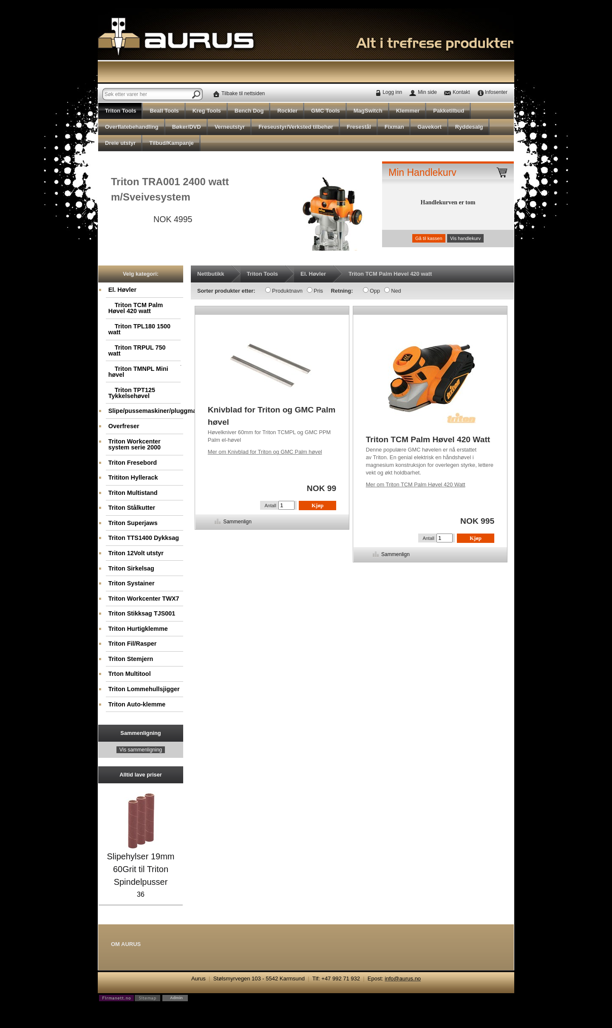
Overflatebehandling (132, 127)
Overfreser (123, 426)
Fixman (394, 127)
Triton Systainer (131, 583)
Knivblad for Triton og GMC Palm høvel (265, 452)
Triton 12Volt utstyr (136, 553)
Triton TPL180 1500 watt (139, 329)
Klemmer (408, 110)
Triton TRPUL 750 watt (137, 350)
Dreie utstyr (120, 143)
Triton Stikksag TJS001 (142, 613)
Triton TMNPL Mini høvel (138, 371)
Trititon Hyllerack (133, 477)
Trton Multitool (129, 673)
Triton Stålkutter (131, 507)
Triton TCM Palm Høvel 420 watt (135, 308)
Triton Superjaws (133, 523)
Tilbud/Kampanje (171, 143)
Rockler (287, 110)
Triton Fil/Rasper (132, 643)
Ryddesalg (469, 127)
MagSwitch (368, 110)
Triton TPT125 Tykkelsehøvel (131, 393)
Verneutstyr (230, 127)
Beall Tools (164, 110)
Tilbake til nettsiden (243, 93)
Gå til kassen (428, 238)
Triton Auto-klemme (137, 704)
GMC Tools (325, 110)
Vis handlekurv (465, 238)
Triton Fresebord (132, 462)
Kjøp (317, 505)
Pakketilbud (448, 110)
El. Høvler (122, 289)
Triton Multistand (133, 492)
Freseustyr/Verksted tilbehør (295, 127)
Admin (176, 997)
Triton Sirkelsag (131, 568)
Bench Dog (249, 110)
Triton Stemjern (130, 658)
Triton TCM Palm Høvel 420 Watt (415, 484)
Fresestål (359, 127)
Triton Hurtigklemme (138, 628)
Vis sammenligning (140, 750)
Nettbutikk (210, 274)
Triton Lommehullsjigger (144, 689)
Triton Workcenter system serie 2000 (134, 444)
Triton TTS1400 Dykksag (143, 537)
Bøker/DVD (186, 127)
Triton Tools (120, 110)
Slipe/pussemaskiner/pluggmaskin (146, 410)
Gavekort (429, 127)
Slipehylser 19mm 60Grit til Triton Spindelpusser (141, 869)
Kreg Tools (207, 110)
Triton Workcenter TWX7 (143, 598)
